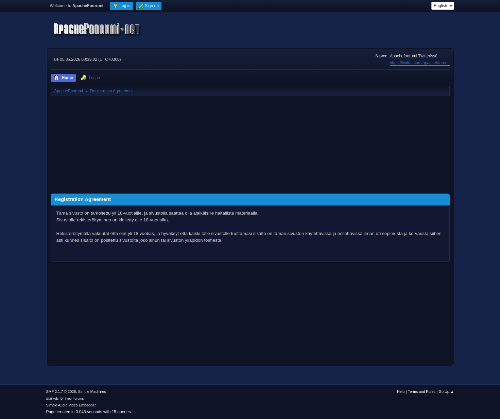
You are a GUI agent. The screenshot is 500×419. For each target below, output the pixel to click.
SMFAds (52, 398)
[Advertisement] (250, 146)
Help (400, 391)
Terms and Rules (421, 391)
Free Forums (74, 398)
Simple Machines (92, 391)
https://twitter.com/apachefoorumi (420, 62)
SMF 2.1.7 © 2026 (61, 391)
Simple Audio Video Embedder (71, 405)
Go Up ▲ (446, 391)
